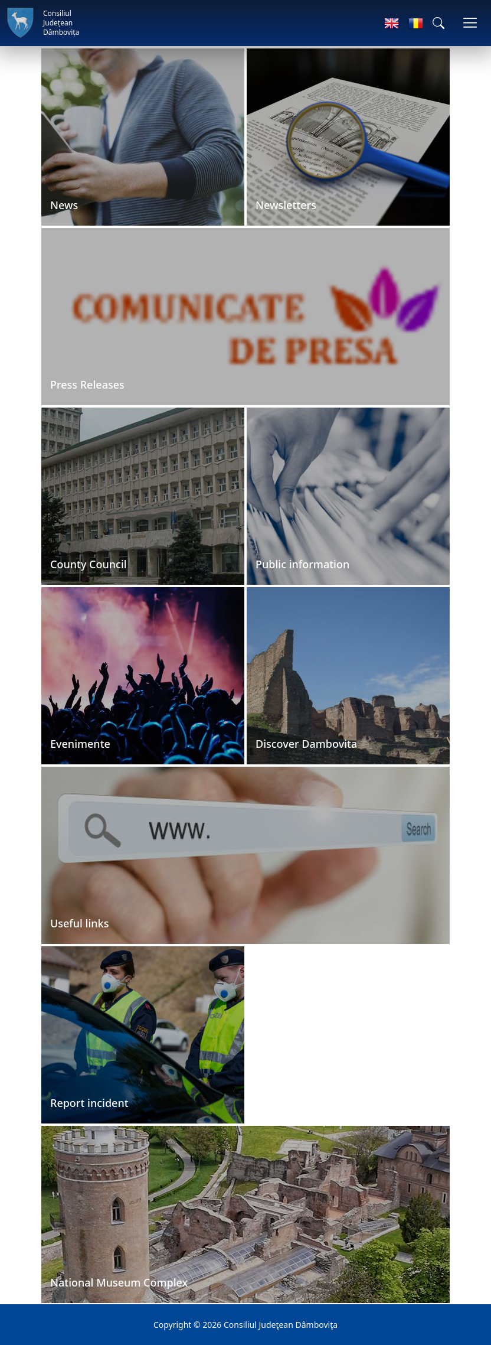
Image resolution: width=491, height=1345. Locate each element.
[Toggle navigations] (470, 23)
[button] (438, 23)
